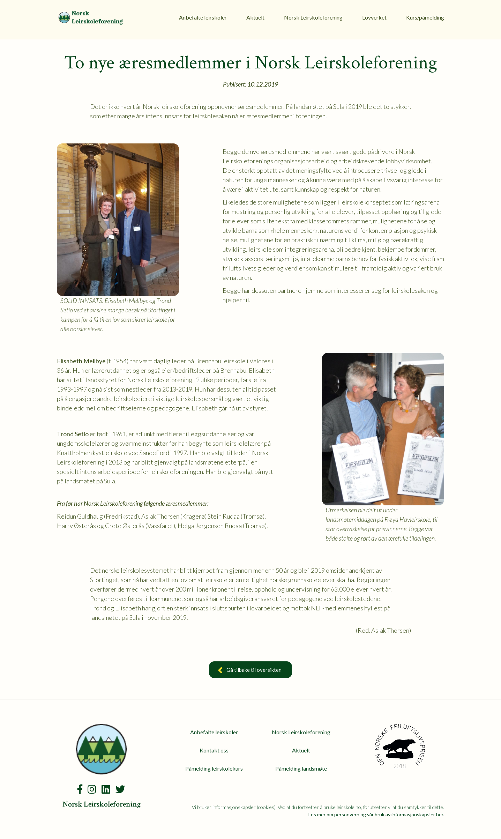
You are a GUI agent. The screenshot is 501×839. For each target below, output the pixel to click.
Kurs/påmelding (425, 17)
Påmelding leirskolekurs (214, 768)
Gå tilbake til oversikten (250, 670)
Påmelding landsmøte (301, 768)
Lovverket (374, 17)
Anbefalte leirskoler (203, 17)
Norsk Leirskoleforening (313, 17)
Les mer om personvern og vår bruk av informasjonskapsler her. (376, 814)
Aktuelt (255, 17)
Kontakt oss (214, 750)
